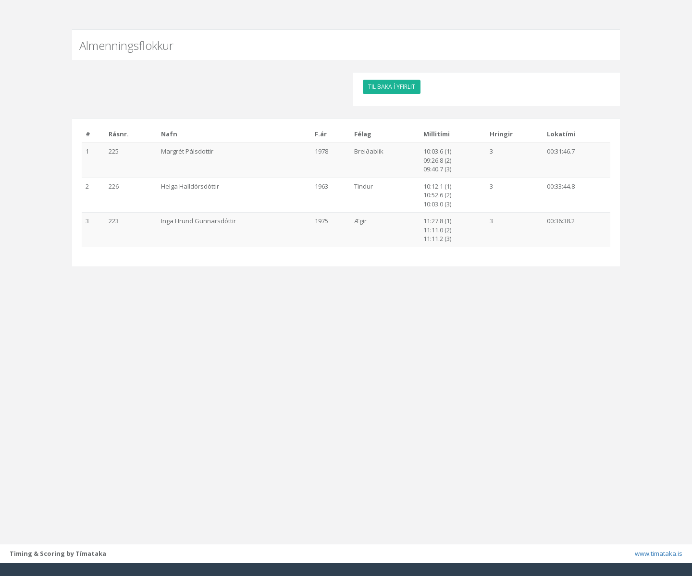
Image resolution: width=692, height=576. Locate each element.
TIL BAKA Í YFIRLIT (391, 87)
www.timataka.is (658, 566)
